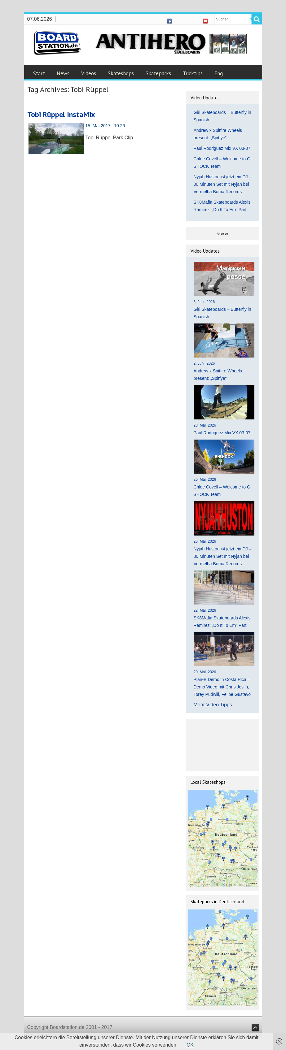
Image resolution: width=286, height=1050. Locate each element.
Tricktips (193, 73)
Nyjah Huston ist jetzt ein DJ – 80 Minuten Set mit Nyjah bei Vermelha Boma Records (223, 184)
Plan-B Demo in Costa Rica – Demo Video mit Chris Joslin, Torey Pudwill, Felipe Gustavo (222, 687)
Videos (88, 73)
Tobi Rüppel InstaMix (61, 114)
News (63, 73)
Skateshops (121, 73)
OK (190, 1045)
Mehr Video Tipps (213, 704)
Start (39, 73)
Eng (218, 73)
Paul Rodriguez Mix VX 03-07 (222, 148)
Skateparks (158, 73)
